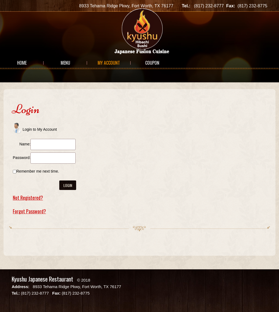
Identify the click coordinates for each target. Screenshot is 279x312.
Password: (21, 157)
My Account (109, 63)
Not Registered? (28, 197)
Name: (24, 144)
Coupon (152, 63)
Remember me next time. (37, 171)
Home (22, 63)
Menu (65, 63)
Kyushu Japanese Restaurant (42, 278)
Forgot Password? (29, 211)
